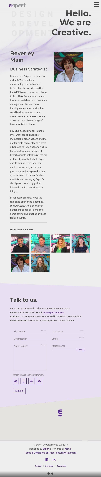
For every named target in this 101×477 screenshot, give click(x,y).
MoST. (68, 448)
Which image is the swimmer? (28, 375)
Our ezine (49, 466)
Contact (38, 466)
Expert (46, 448)
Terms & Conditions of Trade (39, 452)
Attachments (58, 346)
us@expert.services (53, 312)
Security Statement (66, 452)
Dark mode (61, 466)
